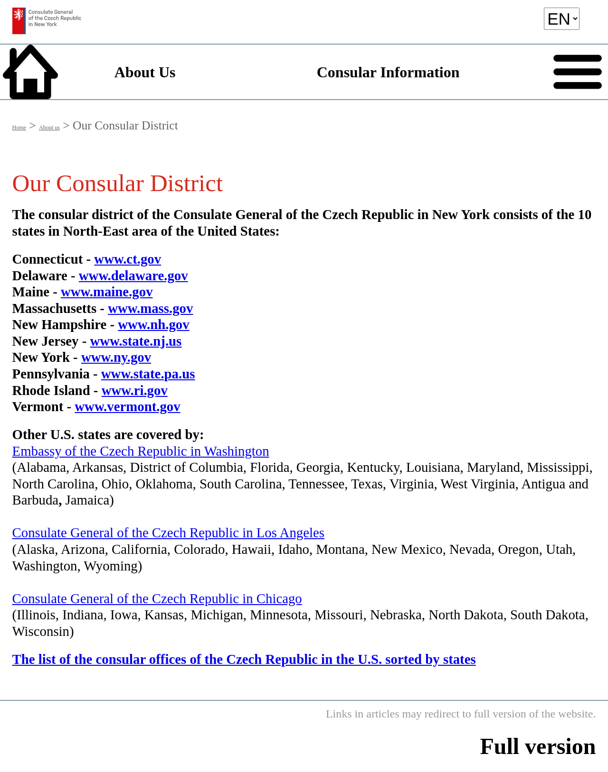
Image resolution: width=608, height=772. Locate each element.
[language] (562, 19)
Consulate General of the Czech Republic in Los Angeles (168, 532)
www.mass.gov (150, 308)
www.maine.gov (107, 291)
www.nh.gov (153, 324)
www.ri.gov (135, 390)
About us (49, 127)
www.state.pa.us (148, 373)
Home (19, 127)
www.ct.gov (127, 259)
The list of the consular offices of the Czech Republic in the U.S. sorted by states (244, 659)
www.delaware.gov (133, 275)
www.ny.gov (116, 357)
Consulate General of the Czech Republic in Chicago (157, 598)
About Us (145, 72)
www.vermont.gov (127, 406)
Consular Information (388, 72)
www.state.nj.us (136, 341)
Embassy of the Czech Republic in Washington (140, 451)
